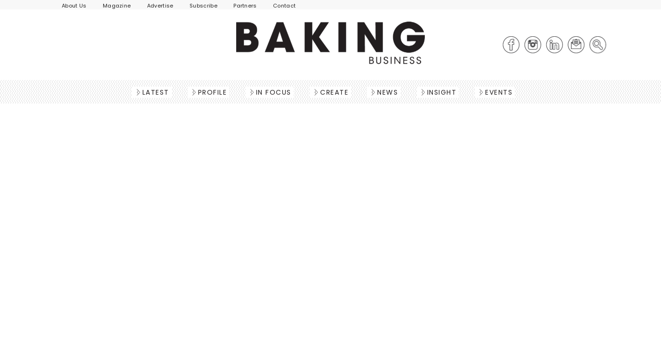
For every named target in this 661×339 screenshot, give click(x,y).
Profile (209, 92)
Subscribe (203, 5)
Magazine (117, 5)
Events (495, 92)
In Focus (270, 92)
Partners (245, 5)
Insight (439, 92)
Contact (284, 5)
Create (331, 92)
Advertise (160, 5)
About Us (74, 5)
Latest (153, 92)
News (385, 92)
